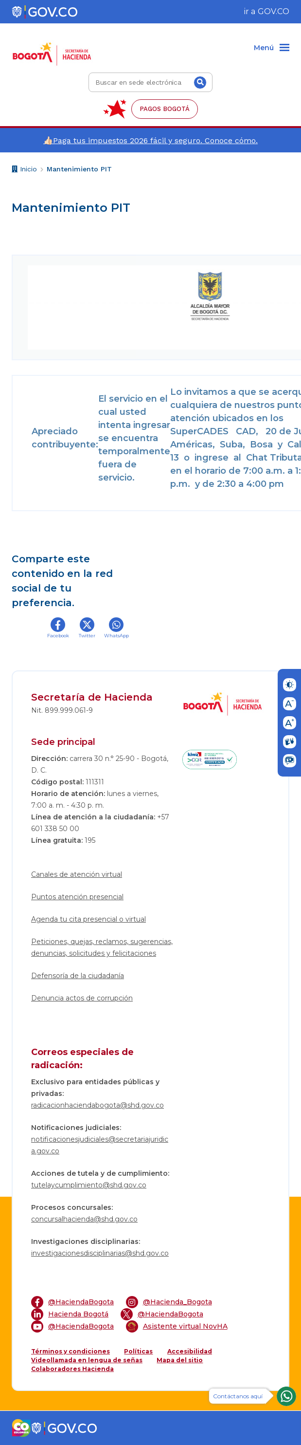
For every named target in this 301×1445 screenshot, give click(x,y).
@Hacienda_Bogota (169, 1302)
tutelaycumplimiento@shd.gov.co (88, 1185)
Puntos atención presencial (77, 896)
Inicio (24, 170)
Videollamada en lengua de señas (86, 1360)
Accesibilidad (189, 1351)
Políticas (138, 1351)
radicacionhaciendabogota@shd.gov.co (97, 1105)
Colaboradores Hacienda (72, 1368)
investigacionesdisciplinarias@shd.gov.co (100, 1253)
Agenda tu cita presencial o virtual (88, 919)
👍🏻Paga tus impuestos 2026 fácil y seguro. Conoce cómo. (150, 140)
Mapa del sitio (180, 1360)
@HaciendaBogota (72, 1302)
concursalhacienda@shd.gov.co (84, 1219)
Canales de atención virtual (76, 874)
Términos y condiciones (70, 1351)
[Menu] (271, 48)
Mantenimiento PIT (79, 169)
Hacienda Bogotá (69, 1314)
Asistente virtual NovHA (177, 1326)
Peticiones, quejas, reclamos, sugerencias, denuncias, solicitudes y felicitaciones (102, 947)
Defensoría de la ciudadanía (77, 975)
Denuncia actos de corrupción (82, 998)
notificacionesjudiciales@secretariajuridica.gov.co (99, 1145)
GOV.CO (273, 11)
